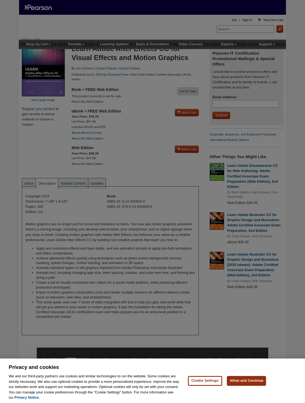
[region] (152, 380)
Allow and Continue (246, 380)
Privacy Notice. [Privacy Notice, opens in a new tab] (27, 397)
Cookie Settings (205, 380)
